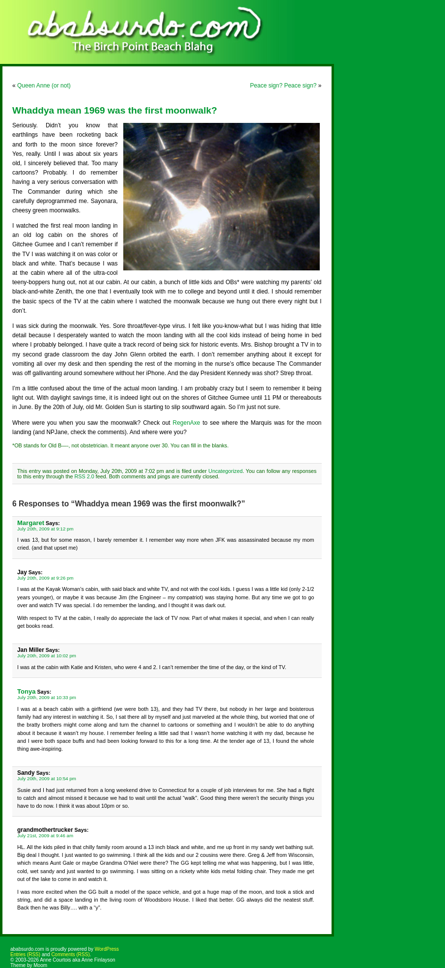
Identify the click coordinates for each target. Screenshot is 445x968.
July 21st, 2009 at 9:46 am (45, 835)
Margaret (30, 523)
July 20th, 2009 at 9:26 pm (45, 578)
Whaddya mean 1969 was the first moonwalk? (114, 110)
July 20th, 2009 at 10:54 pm (46, 778)
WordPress (107, 949)
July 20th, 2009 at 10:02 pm (46, 655)
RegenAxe (186, 422)
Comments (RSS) (70, 954)
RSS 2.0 (84, 476)
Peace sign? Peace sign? (283, 85)
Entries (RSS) (25, 954)
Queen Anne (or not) (44, 85)
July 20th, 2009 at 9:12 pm (45, 528)
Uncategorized (225, 471)
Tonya (26, 691)
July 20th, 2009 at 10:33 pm (46, 697)
